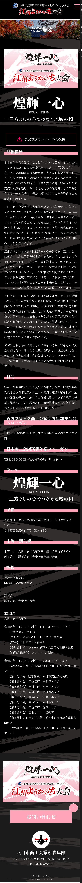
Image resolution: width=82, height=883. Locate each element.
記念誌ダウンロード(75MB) (41, 140)
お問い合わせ (41, 817)
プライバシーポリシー (41, 877)
